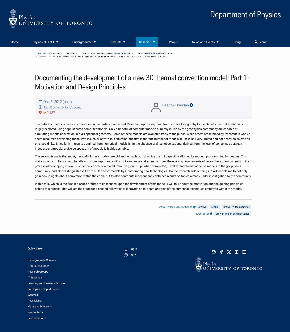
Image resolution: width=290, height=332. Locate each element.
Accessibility (35, 300)
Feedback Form (37, 318)
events (215, 206)
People (173, 42)
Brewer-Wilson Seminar (236, 206)
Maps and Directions (40, 306)
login (133, 249)
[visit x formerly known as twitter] (229, 252)
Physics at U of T (43, 42)
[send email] (213, 252)
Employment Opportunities (43, 289)
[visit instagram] (236, 252)
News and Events (203, 42)
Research (145, 42)
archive (202, 206)
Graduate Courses (38, 265)
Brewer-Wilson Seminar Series (155, 53)
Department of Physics (48, 53)
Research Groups (38, 271)
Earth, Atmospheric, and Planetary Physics (108, 53)
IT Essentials (35, 277)
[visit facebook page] (221, 252)
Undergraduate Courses (42, 260)
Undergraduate (82, 42)
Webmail (33, 294)
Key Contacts (35, 312)
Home (15, 42)
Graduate (115, 42)
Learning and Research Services (46, 283)
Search (261, 42)
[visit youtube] (244, 252)
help (133, 255)
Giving (237, 42)
